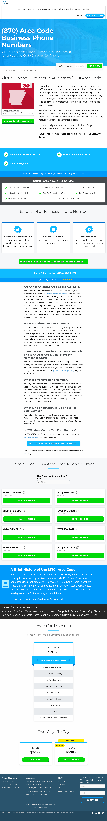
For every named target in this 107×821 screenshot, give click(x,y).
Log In (82, 15)
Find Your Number (65, 66)
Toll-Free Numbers (9, 783)
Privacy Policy (41, 811)
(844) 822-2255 (77, 173)
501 (65, 576)
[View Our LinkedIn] (99, 811)
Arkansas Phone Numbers (16, 70)
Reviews (86, 9)
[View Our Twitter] (102, 811)
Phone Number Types (69, 9)
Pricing (31, 9)
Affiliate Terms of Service (68, 811)
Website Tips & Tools (34, 783)
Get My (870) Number (18, 121)
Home (4, 70)
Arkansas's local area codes (55, 292)
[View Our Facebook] (92, 811)
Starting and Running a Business (39, 780)
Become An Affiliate (66, 789)
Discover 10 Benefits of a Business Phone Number (53, 262)
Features (21, 9)
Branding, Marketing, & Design (38, 786)
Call (64, 271)
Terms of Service (31, 811)
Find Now (94, 66)
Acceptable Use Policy (52, 811)
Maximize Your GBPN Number (37, 793)
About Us (62, 780)
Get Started (96, 16)
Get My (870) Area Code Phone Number (53, 442)
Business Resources (46, 9)
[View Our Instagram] (96, 811)
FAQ (25, 452)
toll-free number (31, 435)
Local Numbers (8, 780)
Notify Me (92, 798)
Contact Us (62, 783)
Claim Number (26, 499)
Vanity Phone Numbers (11, 786)
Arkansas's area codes (52, 597)
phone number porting (64, 369)
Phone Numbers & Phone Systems (39, 789)
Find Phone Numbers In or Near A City (52, 475)
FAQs (60, 786)
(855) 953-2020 (67, 271)
